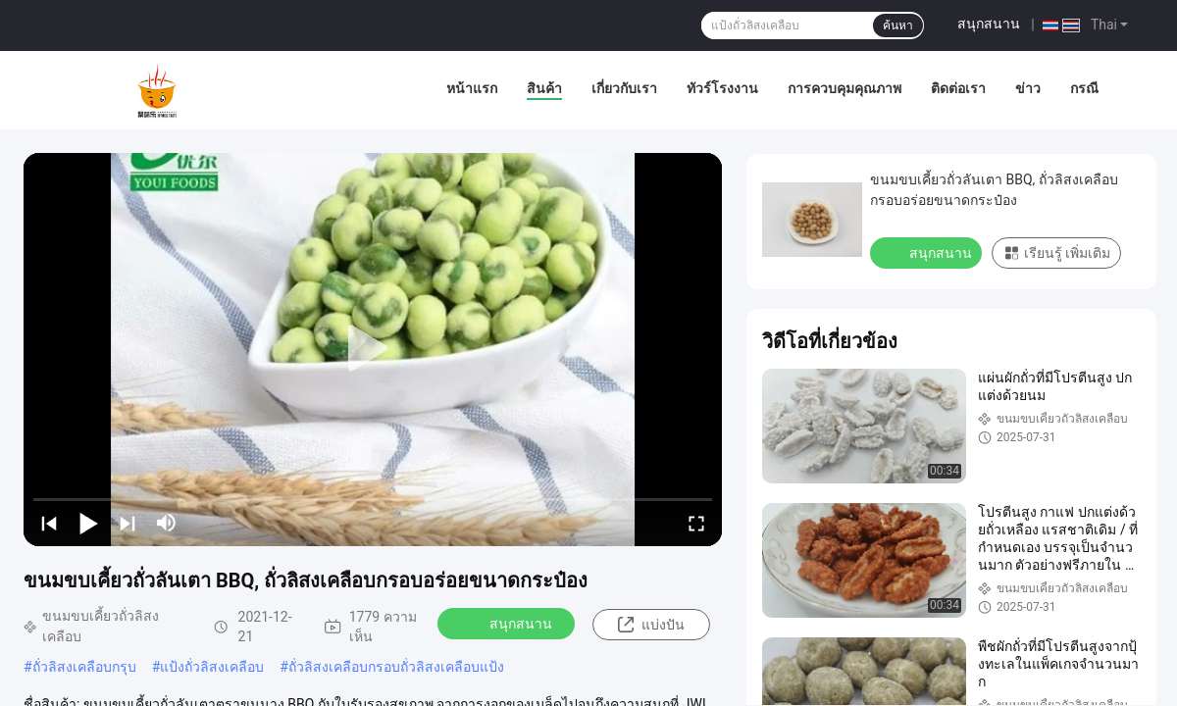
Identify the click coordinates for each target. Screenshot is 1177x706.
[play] (372, 349)
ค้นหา (898, 25)
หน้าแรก (471, 88)
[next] (127, 522)
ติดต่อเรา (958, 88)
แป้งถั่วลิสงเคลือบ (212, 667)
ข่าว (1028, 88)
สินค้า (544, 88)
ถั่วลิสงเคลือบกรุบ (84, 667)
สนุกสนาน (988, 23)
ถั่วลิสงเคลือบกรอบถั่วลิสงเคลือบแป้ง (396, 667)
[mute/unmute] (166, 522)
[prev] (49, 522)
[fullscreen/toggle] (696, 522)
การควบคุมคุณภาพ (844, 88)
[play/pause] (88, 522)
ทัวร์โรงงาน (722, 88)
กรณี (1084, 88)
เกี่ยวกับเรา (624, 88)
